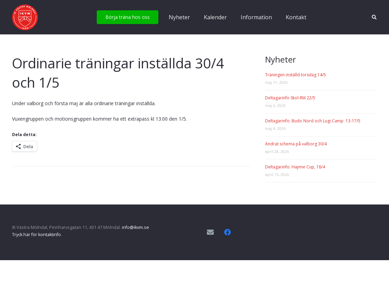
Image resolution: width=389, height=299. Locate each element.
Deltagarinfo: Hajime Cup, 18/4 (295, 167)
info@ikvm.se (135, 227)
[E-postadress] (210, 232)
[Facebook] (227, 232)
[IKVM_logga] (25, 17)
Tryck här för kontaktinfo (36, 234)
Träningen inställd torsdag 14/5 (295, 75)
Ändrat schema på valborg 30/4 (296, 144)
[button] (374, 17)
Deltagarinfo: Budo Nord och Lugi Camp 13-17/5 (312, 121)
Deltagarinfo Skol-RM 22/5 (290, 98)
